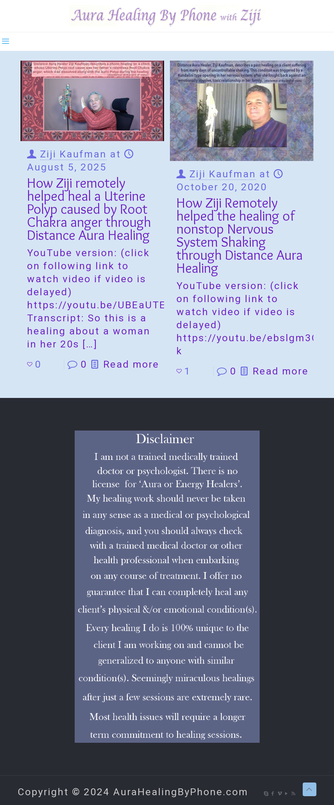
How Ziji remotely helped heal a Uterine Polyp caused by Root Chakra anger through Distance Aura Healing (89, 208)
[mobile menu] (5, 41)
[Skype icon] (266, 794)
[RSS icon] (293, 794)
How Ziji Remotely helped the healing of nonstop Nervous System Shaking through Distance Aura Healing (239, 235)
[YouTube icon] (286, 794)
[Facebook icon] (273, 794)
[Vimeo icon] (280, 794)
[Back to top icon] (309, 789)
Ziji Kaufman (73, 154)
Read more (131, 364)
